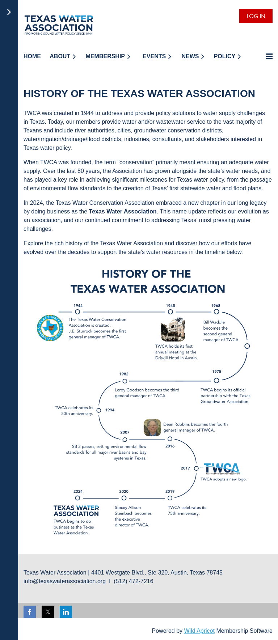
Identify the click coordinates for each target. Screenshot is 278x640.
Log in (256, 15)
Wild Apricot (199, 631)
